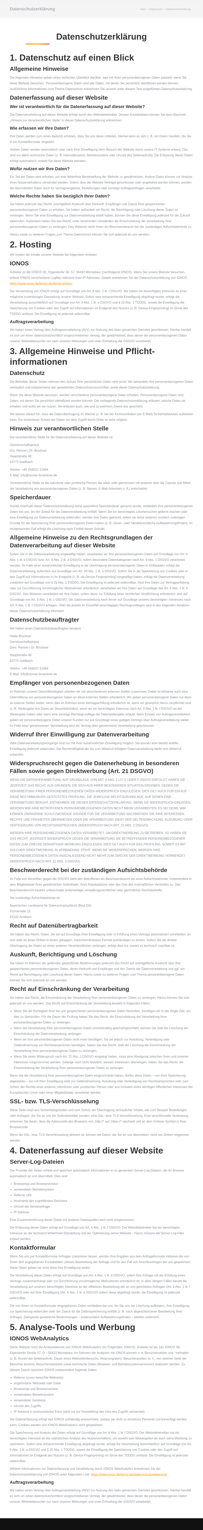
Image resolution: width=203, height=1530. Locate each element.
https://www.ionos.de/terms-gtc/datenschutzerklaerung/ (129, 1474)
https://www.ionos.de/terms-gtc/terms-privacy (41, 283)
